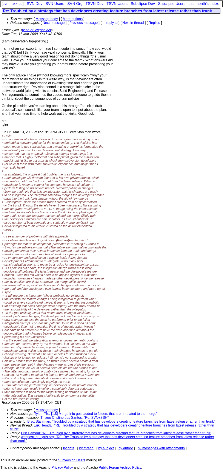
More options (73, 19)
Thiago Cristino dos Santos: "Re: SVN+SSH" (74, 417)
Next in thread (133, 23)
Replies (154, 23)
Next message (54, 23)
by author (125, 448)
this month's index (204, 4)
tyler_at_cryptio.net (36, 30)
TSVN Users (117, 4)
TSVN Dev (94, 4)
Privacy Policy (62, 467)
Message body (46, 19)
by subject (106, 448)
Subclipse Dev (143, 4)
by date (68, 448)
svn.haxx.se (13, 4)
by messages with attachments (161, 448)
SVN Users (54, 4)
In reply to (110, 23)
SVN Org (74, 4)
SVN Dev (34, 4)
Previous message (83, 23)
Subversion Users (71, 460)
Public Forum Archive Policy (120, 467)
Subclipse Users (171, 4)
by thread (86, 448)
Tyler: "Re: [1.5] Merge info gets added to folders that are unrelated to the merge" (95, 414)
